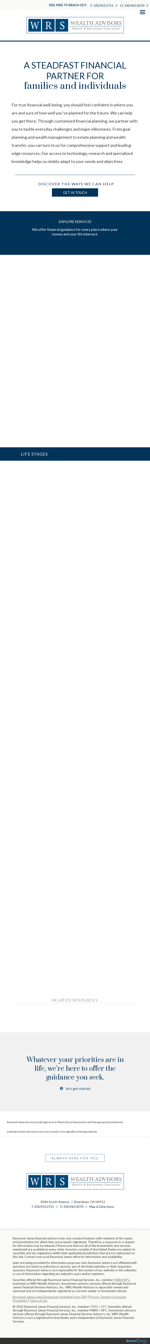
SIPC (104, 1306)
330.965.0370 (134, 5)
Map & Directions (101, 1207)
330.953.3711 (104, 5)
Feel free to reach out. (68, 5)
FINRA (94, 1306)
